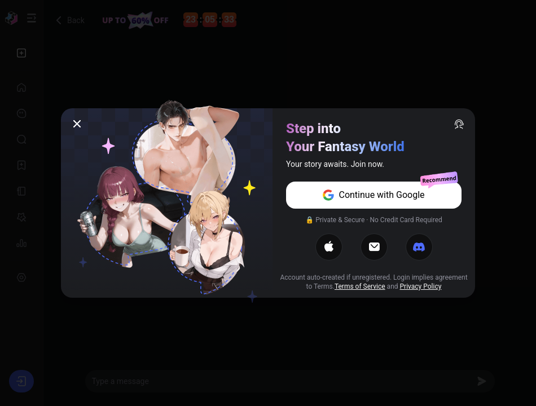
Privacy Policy (421, 286)
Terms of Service (360, 286)
